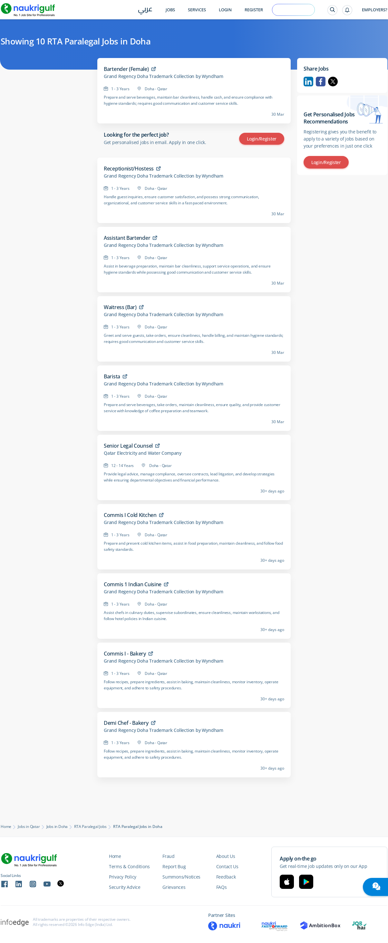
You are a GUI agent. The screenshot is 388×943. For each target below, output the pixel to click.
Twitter (333, 81)
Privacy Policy (122, 877)
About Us (225, 856)
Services (197, 10)
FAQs (221, 887)
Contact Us (227, 866)
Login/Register (261, 139)
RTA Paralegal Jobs (90, 826)
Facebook (320, 81)
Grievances (173, 887)
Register (254, 10)
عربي (145, 10)
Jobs (170, 10)
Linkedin (308, 81)
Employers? (374, 10)
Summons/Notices (181, 877)
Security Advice (125, 887)
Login (225, 10)
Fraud (168, 856)
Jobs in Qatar (29, 826)
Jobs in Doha (57, 826)
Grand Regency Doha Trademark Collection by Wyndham (163, 76)
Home (6, 826)
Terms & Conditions (129, 866)
